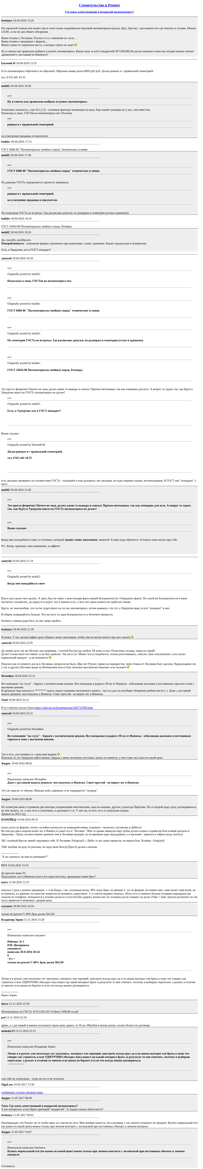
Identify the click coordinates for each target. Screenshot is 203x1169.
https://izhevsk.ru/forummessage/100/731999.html (64, 707)
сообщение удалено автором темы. (22, 1092)
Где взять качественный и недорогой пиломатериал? (99, 12)
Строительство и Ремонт (99, 5)
